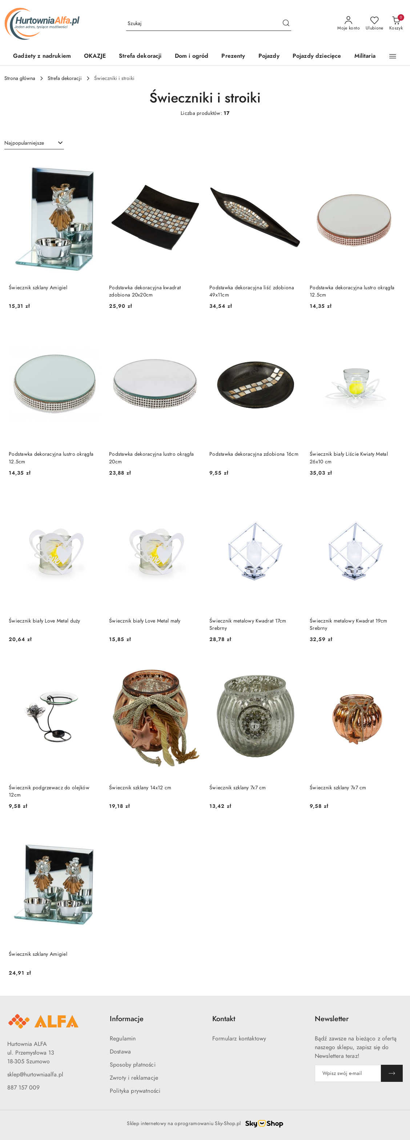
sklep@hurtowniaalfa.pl (35, 1075)
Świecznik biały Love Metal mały (145, 620)
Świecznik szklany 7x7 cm (237, 787)
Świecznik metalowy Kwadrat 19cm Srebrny (348, 624)
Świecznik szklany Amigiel (38, 287)
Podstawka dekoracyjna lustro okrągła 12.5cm (352, 291)
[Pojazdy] (269, 56)
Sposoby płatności (133, 1065)
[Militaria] (364, 56)
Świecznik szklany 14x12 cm (140, 787)
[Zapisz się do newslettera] (348, 1073)
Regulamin (123, 1039)
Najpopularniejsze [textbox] (24, 143)
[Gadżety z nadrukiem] (42, 56)
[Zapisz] (392, 1073)
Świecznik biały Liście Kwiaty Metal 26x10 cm (349, 458)
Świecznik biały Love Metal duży (44, 620)
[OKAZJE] (95, 56)
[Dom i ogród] (192, 56)
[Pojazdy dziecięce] (317, 56)
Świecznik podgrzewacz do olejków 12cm (49, 791)
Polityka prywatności (135, 1091)
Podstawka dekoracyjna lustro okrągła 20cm (151, 458)
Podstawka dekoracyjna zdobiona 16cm (253, 454)
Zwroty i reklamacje (134, 1078)
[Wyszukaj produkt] (208, 23)
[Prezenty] (233, 56)
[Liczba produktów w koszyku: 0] (396, 24)
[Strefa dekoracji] (140, 56)
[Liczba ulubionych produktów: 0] (374, 24)
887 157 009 (23, 1088)
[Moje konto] (348, 24)
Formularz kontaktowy (239, 1039)
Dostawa (120, 1052)
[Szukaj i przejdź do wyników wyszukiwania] (286, 23)
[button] (393, 56)
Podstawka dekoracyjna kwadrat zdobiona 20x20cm (145, 291)
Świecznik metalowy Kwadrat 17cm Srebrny (247, 624)
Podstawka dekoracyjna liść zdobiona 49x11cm (251, 291)
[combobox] (34, 143)
